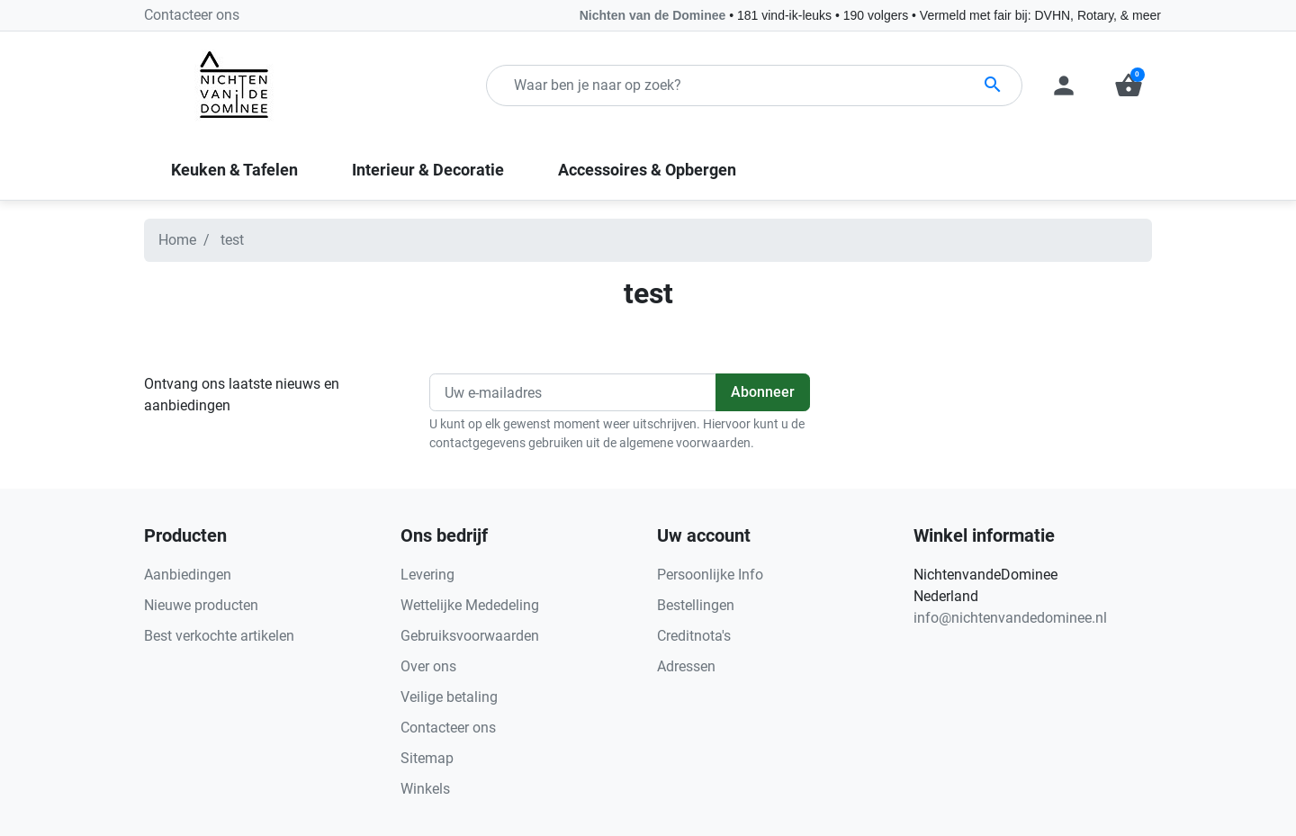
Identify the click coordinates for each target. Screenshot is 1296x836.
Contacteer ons (191, 14)
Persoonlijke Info (710, 574)
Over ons (428, 666)
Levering (427, 574)
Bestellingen (695, 605)
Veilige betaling (449, 697)
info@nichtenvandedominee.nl (1010, 617)
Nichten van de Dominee (654, 15)
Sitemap (427, 758)
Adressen (686, 666)
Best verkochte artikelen (219, 635)
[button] (1128, 85)
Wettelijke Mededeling (469, 605)
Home (177, 239)
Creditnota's (694, 635)
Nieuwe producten (201, 605)
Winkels (425, 788)
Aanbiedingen (187, 574)
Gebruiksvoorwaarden (469, 635)
